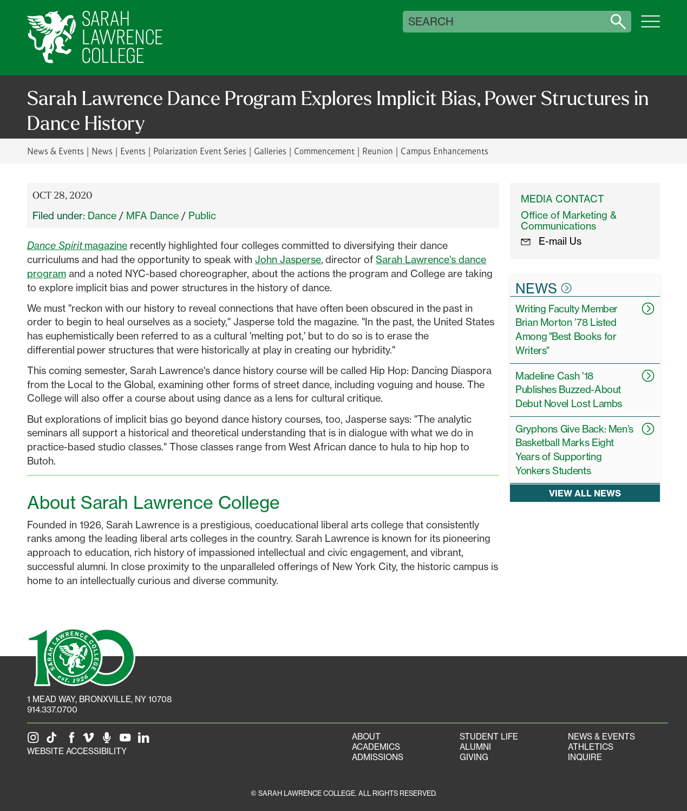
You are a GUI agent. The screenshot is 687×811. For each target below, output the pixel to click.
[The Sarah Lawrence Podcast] (109, 741)
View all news (585, 492)
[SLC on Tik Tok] (53, 741)
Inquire (585, 757)
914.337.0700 (52, 709)
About (366, 736)
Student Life (489, 736)
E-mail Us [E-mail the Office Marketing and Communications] (551, 241)
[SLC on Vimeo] (90, 741)
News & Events (55, 151)
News (102, 151)
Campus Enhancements (444, 151)
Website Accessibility (77, 751)
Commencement (324, 151)
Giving (474, 757)
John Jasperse (288, 259)
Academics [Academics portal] (376, 747)
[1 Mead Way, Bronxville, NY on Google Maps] (99, 699)
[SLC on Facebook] (72, 741)
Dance (102, 215)
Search (431, 21)
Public (202, 215)
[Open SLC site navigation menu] (650, 27)
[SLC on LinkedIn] (146, 741)
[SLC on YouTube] (127, 741)
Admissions (377, 757)
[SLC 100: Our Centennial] (81, 656)
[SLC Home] (94, 37)
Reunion (377, 151)
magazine (77, 245)
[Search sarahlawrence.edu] (618, 21)
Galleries (270, 151)
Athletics (590, 747)
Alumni (475, 747)
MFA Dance (152, 215)
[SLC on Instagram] (35, 741)
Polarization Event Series (199, 151)
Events (133, 151)
